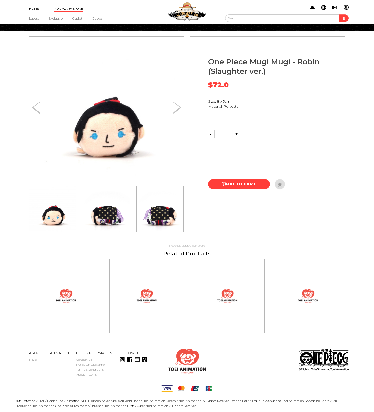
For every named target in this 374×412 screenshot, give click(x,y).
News (33, 359)
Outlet (77, 18)
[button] (177, 108)
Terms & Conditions (90, 369)
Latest (34, 18)
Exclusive (55, 18)
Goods (97, 18)
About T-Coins (86, 374)
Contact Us (84, 359)
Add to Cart (240, 184)
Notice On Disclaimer (91, 364)
